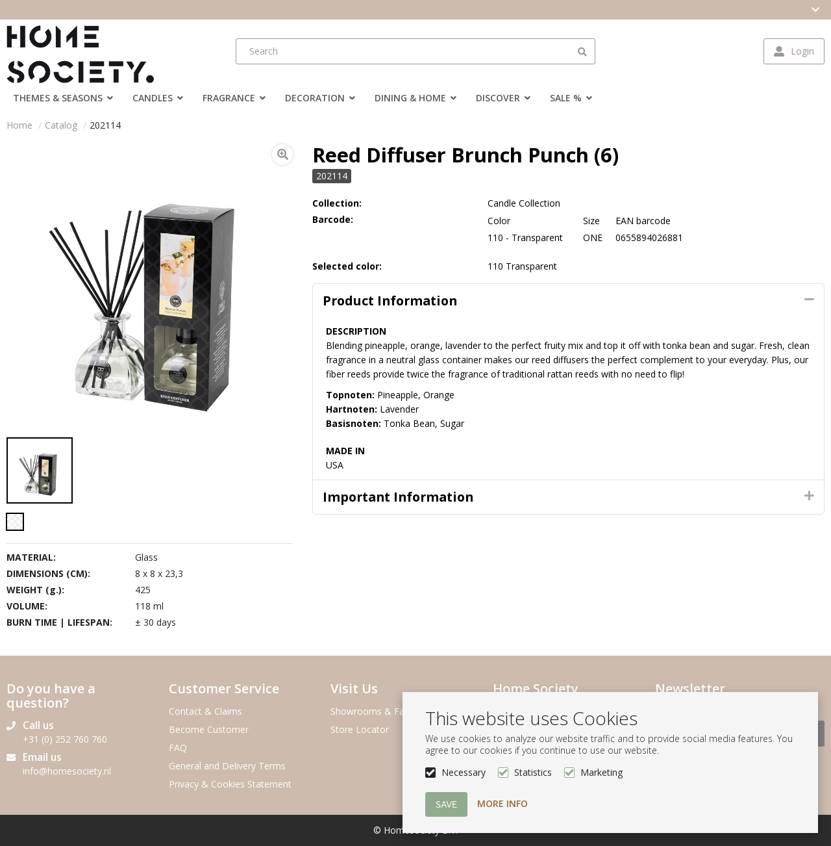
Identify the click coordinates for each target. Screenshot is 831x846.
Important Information (398, 497)
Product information (390, 300)
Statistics (533, 772)
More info (502, 803)
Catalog (61, 125)
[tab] (568, 301)
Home (19, 125)
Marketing (601, 772)
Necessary (463, 772)
